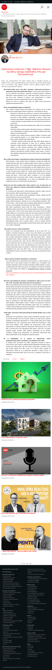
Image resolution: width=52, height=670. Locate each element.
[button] (42, 7)
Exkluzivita (30, 646)
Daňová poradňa (32, 596)
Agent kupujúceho (8, 612)
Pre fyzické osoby (32, 588)
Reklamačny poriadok (9, 578)
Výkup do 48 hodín (8, 610)
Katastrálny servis (32, 656)
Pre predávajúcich (32, 591)
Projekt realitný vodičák (9, 648)
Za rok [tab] (15, 359)
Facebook (30, 627)
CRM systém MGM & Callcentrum (12, 634)
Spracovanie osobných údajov (11, 585)
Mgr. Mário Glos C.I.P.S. (15, 57)
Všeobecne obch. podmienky (11, 583)
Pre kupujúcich (31, 590)
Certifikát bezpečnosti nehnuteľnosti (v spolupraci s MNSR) (37, 579)
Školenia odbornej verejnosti (35, 569)
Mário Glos (4, 12)
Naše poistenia (7, 603)
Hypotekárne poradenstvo (35, 636)
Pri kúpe (30, 649)
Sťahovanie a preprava (34, 641)
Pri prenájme (31, 651)
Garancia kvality (7, 596)
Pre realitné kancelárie (34, 600)
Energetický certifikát (33, 582)
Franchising (6, 628)
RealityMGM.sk (11, 667)
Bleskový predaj (7, 619)
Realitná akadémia (33, 608)
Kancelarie (30, 621)
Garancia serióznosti (8, 597)
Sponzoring (6, 657)
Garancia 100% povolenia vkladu (12, 592)
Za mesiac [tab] (6, 359)
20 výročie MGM (7, 640)
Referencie (30, 613)
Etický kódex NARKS (8, 579)
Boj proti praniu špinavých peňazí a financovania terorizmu (12, 587)
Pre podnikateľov (32, 586)
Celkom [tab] (22, 359)
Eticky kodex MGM (8, 581)
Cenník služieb (7, 576)
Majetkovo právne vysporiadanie (36, 634)
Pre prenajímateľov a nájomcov (36, 593)
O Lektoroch (31, 611)
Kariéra (5, 644)
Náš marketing (7, 635)
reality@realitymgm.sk (24, 2)
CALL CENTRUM (32, 619)
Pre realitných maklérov (34, 602)
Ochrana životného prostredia (36, 574)
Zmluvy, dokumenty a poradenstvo (37, 603)
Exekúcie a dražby (32, 598)
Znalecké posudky (32, 640)
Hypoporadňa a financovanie (36, 595)
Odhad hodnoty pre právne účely (37, 638)
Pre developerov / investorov (35, 652)
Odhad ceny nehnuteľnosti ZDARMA (12, 621)
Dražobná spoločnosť (9, 622)
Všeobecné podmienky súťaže (36, 630)
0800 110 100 (7, 2)
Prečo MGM (6, 627)
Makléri (30, 622)
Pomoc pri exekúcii (8, 617)
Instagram (30, 628)
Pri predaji (30, 647)
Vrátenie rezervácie (8, 606)
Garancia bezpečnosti (9, 594)
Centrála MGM (31, 617)
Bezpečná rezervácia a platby (11, 604)
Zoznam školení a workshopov (36, 609)
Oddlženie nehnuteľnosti (9, 615)
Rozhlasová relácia (8, 650)
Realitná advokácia (33, 654)
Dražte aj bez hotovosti (9, 614)
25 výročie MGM (7, 642)
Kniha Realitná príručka (9, 652)
